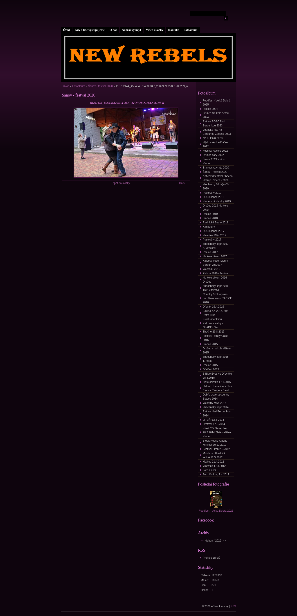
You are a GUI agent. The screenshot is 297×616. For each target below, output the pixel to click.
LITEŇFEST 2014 (213, 419)
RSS (233, 606)
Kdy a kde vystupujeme (90, 29)
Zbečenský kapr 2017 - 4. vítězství (216, 246)
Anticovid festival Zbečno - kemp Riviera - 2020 (218, 178)
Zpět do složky (121, 183)
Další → (184, 183)
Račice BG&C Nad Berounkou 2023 (214, 123)
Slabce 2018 (210, 218)
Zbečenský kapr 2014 (216, 407)
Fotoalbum (191, 29)
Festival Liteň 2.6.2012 (216, 449)
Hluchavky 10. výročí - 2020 (216, 186)
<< (202, 540)
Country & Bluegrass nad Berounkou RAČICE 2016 (217, 298)
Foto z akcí (209, 470)
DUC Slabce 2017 (213, 231)
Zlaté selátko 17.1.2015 (217, 382)
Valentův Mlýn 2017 (214, 235)
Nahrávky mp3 (131, 29)
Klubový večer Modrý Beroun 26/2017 (215, 262)
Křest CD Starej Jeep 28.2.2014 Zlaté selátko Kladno (217, 432)
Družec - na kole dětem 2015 (217, 350)
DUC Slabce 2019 (213, 197)
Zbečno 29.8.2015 (214, 331)
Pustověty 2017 (212, 239)
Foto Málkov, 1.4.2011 (216, 474)
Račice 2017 (210, 252)
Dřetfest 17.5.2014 (214, 424)
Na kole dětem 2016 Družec (215, 279)
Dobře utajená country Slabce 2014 (216, 396)
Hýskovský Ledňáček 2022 (215, 144)
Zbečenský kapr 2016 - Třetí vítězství (216, 288)
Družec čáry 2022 (213, 155)
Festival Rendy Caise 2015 (215, 338)
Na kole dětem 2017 (215, 256)
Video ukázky (154, 29)
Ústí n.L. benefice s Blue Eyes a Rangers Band (217, 388)
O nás (113, 29)
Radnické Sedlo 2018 (215, 222)
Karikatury (209, 226)
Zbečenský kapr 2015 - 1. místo (216, 358)
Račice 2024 (210, 108)
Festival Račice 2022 (215, 150)
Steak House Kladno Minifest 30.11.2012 (215, 442)
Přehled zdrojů (211, 557)
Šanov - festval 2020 (100, 86)
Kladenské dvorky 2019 (217, 201)
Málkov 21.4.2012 (213, 461)
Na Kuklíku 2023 (213, 138)
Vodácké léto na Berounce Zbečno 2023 (217, 131)
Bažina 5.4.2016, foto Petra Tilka (215, 313)
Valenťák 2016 (211, 269)
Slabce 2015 (210, 344)
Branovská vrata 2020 (216, 167)
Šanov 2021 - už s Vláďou (214, 161)
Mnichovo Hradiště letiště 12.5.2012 (214, 455)
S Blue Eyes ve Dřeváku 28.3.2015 (217, 375)
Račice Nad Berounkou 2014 (216, 413)
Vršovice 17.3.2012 (214, 466)
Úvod (66, 29)
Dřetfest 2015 (211, 369)
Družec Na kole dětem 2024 (216, 115)
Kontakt (173, 29)
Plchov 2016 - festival (215, 273)
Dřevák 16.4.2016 (213, 306)
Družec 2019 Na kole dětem (215, 207)
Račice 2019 (210, 214)
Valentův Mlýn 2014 (214, 403)
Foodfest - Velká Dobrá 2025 (216, 102)
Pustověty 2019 (212, 192)
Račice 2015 (210, 365)
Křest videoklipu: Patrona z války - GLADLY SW (213, 323)
